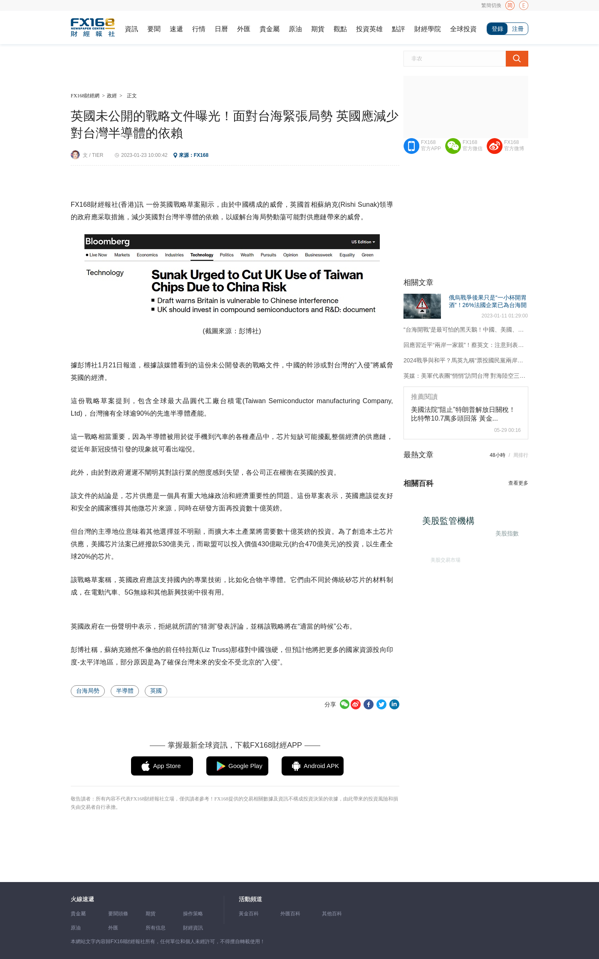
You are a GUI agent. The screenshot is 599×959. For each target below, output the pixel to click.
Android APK (321, 765)
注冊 (518, 28)
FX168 (201, 155)
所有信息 (156, 928)
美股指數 (505, 531)
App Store (167, 765)
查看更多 (518, 483)
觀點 (340, 28)
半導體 (125, 690)
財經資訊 (193, 928)
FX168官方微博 (514, 145)
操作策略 (193, 914)
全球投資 (463, 28)
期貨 (317, 28)
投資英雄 (369, 28)
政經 (112, 96)
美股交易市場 (441, 555)
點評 (398, 28)
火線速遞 (82, 899)
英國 (156, 690)
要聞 (154, 28)
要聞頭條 (118, 914)
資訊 (131, 28)
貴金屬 (270, 28)
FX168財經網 (85, 96)
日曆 (221, 28)
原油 (295, 28)
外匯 (243, 28)
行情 (198, 28)
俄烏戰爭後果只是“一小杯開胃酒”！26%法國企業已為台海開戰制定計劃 (488, 305)
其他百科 (332, 914)
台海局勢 (87, 690)
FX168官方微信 (473, 145)
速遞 (176, 28)
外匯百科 (290, 914)
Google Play (245, 765)
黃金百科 (249, 914)
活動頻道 (250, 899)
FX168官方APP (431, 145)
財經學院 (427, 28)
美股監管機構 (454, 526)
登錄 (497, 28)
